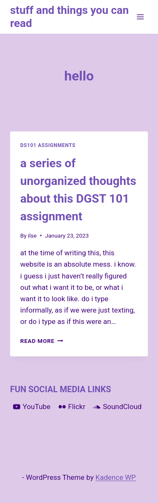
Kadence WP (115, 477)
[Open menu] (140, 16)
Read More (41, 340)
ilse (32, 235)
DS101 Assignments (47, 145)
